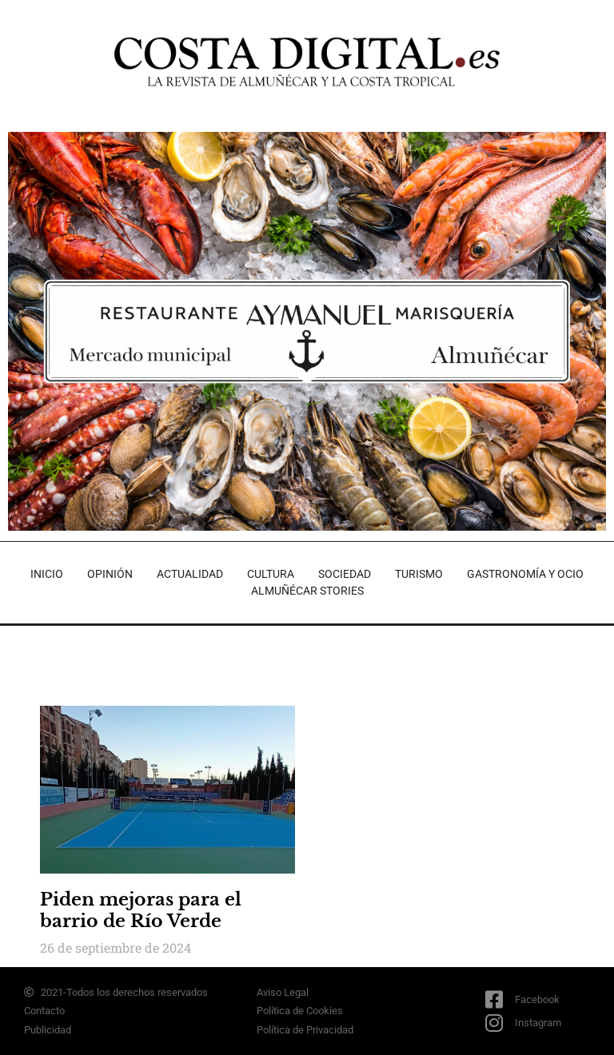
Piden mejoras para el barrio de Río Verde (140, 910)
